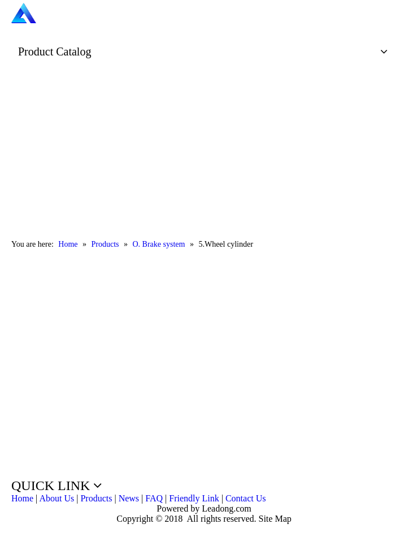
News (129, 498)
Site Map (275, 518)
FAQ (154, 498)
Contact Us (245, 498)
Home (22, 498)
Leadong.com (225, 508)
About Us (56, 498)
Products (96, 498)
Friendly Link (194, 498)
